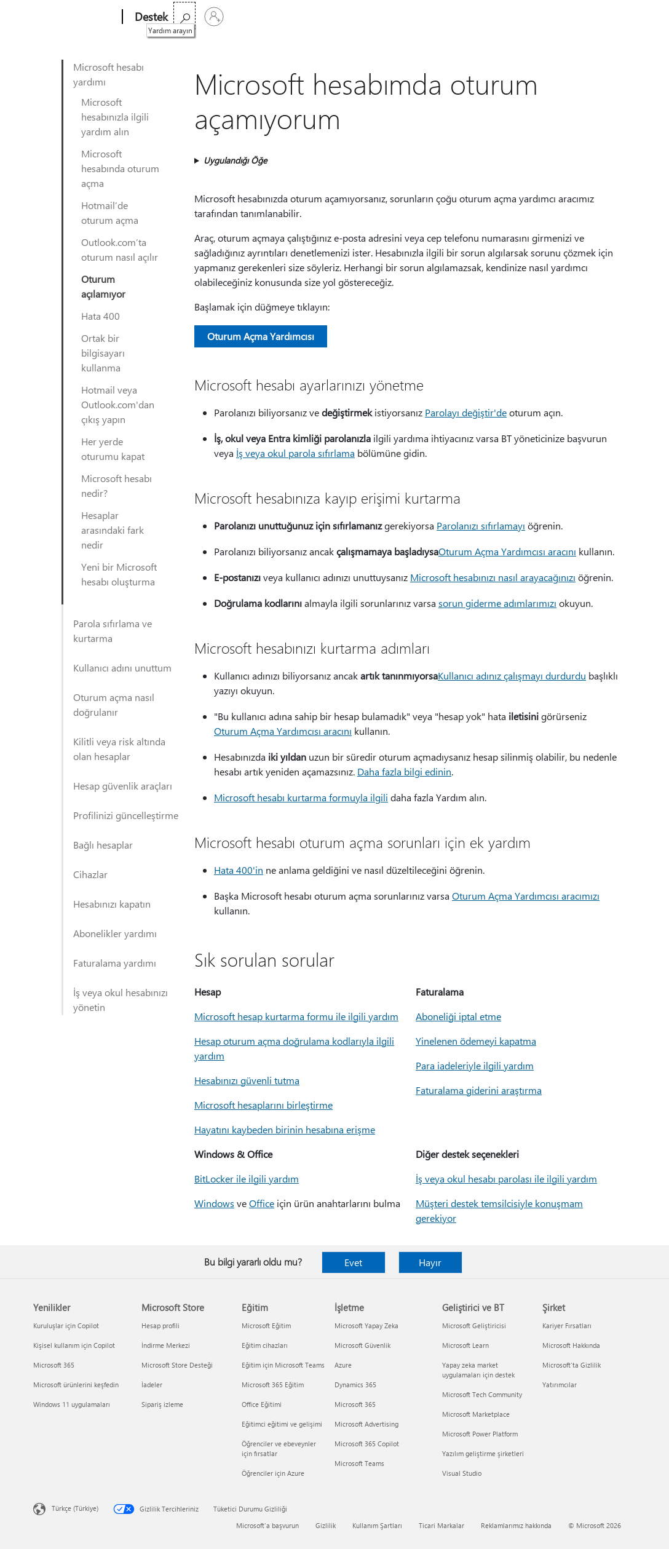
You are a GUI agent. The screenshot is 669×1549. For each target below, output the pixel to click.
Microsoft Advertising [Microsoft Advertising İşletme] (366, 1423)
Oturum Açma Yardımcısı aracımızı (526, 895)
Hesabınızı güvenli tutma (246, 1080)
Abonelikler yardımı (115, 933)
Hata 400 (100, 315)
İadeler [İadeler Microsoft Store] (151, 1384)
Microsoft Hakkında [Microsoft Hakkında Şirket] (571, 1345)
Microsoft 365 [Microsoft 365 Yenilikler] (53, 1364)
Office (252, 17)
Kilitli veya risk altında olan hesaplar (119, 749)
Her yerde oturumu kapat (112, 448)
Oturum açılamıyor (103, 286)
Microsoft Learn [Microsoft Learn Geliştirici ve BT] (465, 1345)
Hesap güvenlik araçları (122, 785)
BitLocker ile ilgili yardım (246, 1178)
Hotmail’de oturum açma (109, 212)
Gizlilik (325, 1525)
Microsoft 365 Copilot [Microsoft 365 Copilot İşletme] (366, 1443)
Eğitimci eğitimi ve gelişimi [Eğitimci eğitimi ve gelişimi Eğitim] (282, 1423)
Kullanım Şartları (377, 1525)
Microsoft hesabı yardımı (108, 74)
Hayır (430, 1262)
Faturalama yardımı (114, 962)
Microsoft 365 (203, 17)
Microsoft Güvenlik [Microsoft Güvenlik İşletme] (362, 1345)
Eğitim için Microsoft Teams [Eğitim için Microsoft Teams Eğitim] (283, 1364)
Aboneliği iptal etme (458, 1016)
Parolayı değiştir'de (466, 412)
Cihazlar (90, 874)
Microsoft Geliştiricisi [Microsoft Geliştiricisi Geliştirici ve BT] (474, 1325)
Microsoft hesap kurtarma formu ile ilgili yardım (296, 1016)
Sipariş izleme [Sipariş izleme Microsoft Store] (162, 1404)
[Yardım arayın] (591, 16)
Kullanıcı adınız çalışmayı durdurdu (512, 675)
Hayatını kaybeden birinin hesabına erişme (284, 1129)
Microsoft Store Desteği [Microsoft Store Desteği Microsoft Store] (177, 1364)
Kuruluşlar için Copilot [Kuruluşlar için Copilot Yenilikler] (66, 1325)
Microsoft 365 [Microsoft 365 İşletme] (355, 1404)
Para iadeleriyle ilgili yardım (475, 1065)
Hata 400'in (238, 869)
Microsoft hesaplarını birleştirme (263, 1104)
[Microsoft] (75, 17)
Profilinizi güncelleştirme (125, 815)
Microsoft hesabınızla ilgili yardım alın (115, 116)
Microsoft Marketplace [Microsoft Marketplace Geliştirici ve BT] (476, 1414)
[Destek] (150, 17)
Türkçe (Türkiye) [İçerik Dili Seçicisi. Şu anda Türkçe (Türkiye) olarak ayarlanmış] (75, 1508)
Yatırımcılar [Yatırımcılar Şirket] (559, 1384)
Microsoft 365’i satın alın (386, 17)
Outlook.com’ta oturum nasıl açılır (119, 249)
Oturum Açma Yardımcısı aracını (507, 551)
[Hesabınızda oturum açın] (621, 16)
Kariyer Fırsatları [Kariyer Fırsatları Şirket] (567, 1325)
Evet (353, 1262)
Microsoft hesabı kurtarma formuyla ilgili (301, 797)
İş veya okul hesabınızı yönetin (120, 999)
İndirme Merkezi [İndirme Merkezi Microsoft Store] (165, 1345)
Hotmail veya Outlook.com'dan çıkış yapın (117, 404)
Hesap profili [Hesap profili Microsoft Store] (160, 1325)
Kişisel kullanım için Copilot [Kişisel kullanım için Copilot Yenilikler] (74, 1345)
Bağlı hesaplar (103, 844)
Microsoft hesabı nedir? (116, 485)
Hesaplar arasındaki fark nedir (112, 530)
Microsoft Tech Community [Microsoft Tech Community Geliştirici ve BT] (482, 1394)
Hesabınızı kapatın (112, 903)
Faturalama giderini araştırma (479, 1090)
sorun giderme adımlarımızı (497, 602)
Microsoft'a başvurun (267, 1525)
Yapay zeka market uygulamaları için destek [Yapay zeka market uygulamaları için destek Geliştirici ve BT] (478, 1369)
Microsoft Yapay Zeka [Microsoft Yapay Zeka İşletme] (366, 1325)
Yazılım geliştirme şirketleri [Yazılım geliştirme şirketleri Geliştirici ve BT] (483, 1453)
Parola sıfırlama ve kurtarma (112, 630)
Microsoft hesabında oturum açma (120, 168)
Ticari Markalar (441, 1525)
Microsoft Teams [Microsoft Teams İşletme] (359, 1463)
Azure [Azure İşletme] (343, 1364)
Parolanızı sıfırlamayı (481, 525)
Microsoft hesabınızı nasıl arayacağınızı (493, 577)
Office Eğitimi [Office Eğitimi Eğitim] (262, 1404)
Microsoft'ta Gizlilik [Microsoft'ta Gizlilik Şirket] (571, 1364)
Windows (214, 1203)
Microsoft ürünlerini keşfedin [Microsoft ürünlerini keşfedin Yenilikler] (76, 1384)
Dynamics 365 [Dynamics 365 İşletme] (355, 1384)
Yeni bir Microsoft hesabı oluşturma (119, 574)
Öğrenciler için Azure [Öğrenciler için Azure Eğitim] (273, 1473)
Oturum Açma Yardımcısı (260, 336)
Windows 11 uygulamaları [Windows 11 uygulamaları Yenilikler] (71, 1404)
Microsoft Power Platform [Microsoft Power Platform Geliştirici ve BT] (480, 1433)
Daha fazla (297, 17)
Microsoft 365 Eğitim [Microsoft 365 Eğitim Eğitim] (273, 1384)
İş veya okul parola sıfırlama (295, 452)
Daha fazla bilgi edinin (404, 771)
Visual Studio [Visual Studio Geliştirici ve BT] (461, 1473)
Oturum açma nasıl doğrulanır (113, 704)
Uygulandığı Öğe (235, 160)
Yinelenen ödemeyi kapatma (476, 1040)
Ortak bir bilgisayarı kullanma (103, 352)
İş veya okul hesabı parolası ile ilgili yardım (506, 1178)
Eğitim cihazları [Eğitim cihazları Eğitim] (265, 1345)
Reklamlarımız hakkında (516, 1525)
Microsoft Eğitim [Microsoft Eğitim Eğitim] (266, 1325)
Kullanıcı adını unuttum (122, 667)
